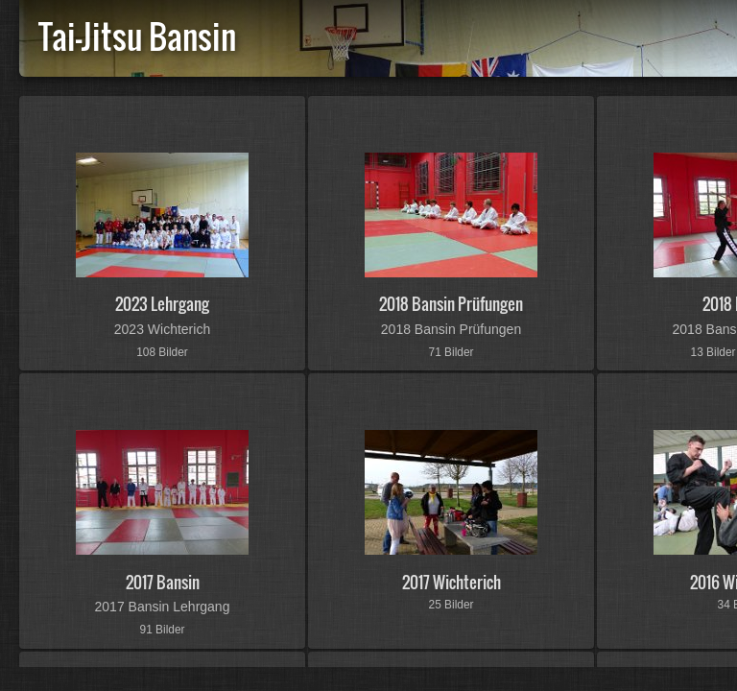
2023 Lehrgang (162, 304)
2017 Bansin (163, 582)
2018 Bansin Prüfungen (451, 304)
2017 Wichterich (451, 582)
